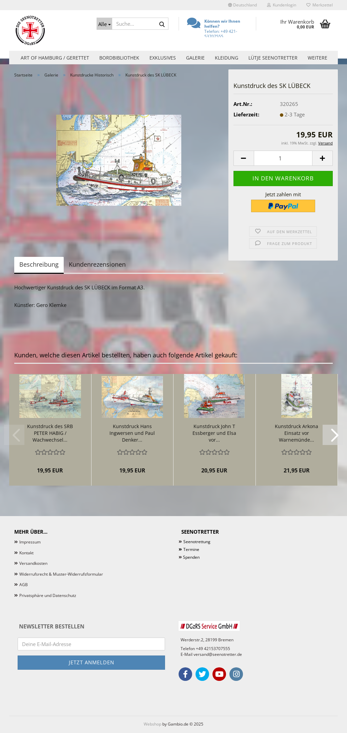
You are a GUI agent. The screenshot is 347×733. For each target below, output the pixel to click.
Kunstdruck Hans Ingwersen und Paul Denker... (132, 433)
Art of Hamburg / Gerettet (55, 57)
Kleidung (226, 57)
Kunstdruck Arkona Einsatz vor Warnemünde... (296, 433)
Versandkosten (33, 563)
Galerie (195, 57)
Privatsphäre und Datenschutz (47, 595)
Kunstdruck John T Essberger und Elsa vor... (214, 433)
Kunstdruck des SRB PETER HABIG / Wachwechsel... (50, 433)
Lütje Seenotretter (273, 57)
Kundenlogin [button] (281, 5)
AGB (23, 584)
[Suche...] (104, 24)
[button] (242, 5)
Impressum (30, 542)
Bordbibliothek (119, 57)
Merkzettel (319, 5)
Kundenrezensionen (97, 264)
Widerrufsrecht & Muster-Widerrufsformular (61, 574)
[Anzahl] (283, 158)
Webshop (152, 724)
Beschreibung (39, 264)
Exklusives (162, 57)
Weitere (317, 57)
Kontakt (26, 553)
